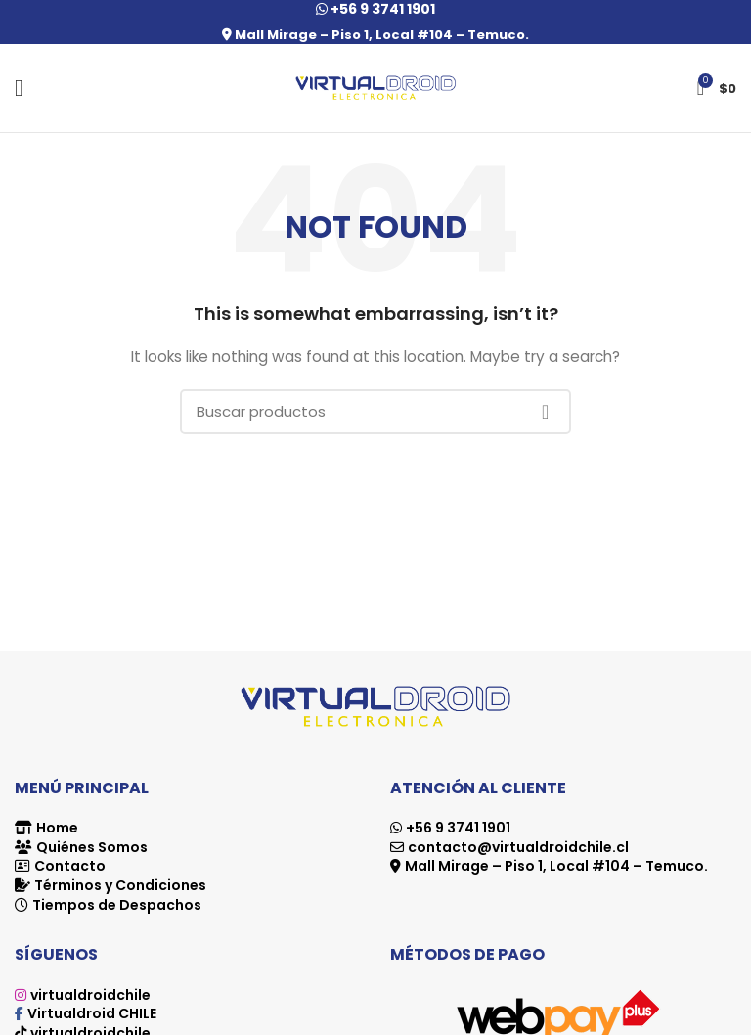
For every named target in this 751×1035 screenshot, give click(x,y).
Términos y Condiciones (120, 885)
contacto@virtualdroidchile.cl (518, 847)
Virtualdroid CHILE (91, 1013)
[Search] (375, 411)
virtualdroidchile (90, 995)
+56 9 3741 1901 (458, 827)
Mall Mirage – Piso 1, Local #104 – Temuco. (375, 34)
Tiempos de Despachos (116, 905)
